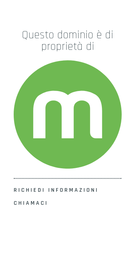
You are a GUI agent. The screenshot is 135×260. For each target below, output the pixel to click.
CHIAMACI (31, 203)
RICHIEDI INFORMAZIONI (56, 190)
